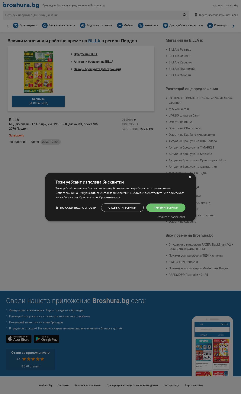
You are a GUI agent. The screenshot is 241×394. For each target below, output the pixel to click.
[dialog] (120, 197)
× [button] (189, 177)
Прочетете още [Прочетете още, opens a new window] (109, 197)
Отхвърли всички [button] (122, 207)
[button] (76, 208)
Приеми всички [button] (165, 207)
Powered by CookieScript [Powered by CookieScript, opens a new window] (171, 217)
